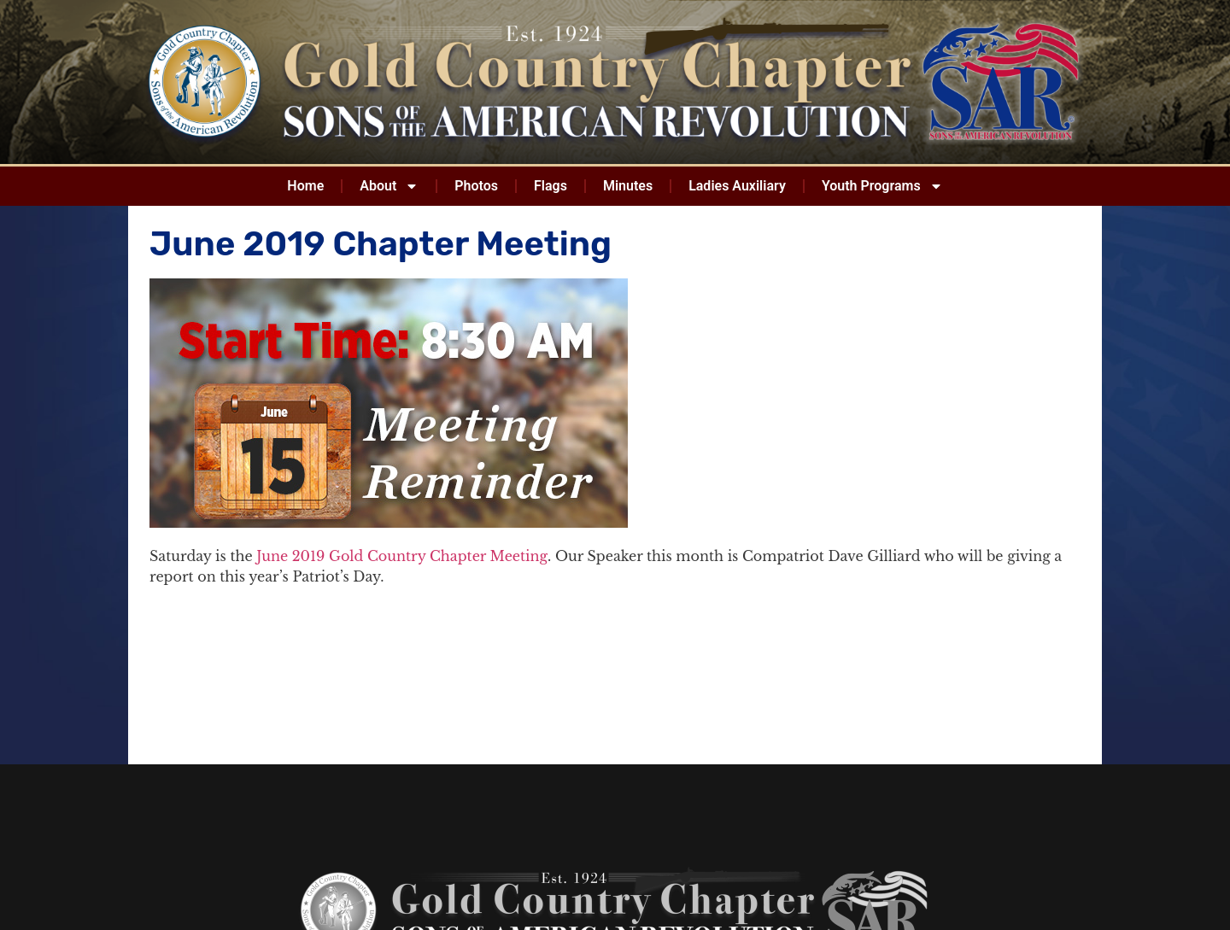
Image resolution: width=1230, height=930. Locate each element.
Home (305, 186)
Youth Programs (882, 186)
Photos (476, 186)
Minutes (628, 186)
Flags (550, 186)
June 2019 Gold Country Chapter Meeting (402, 555)
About (389, 186)
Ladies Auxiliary (737, 186)
